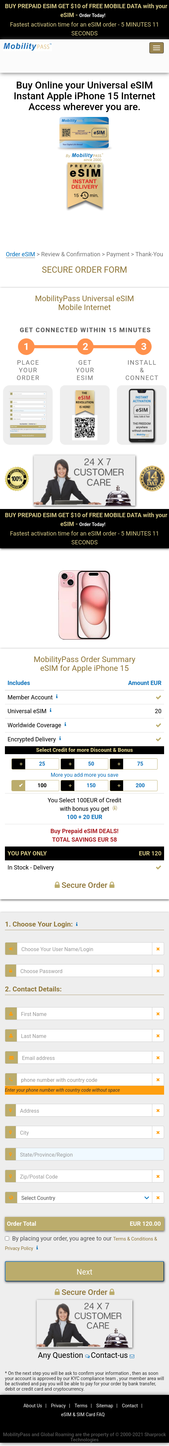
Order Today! (92, 15)
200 (140, 785)
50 (91, 764)
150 (91, 785)
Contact (130, 1405)
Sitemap (104, 1405)
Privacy (58, 1405)
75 (140, 764)
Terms (81, 1405)
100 (42, 785)
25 (42, 764)
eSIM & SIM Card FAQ (82, 1414)
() (114, 808)
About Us (32, 1405)
